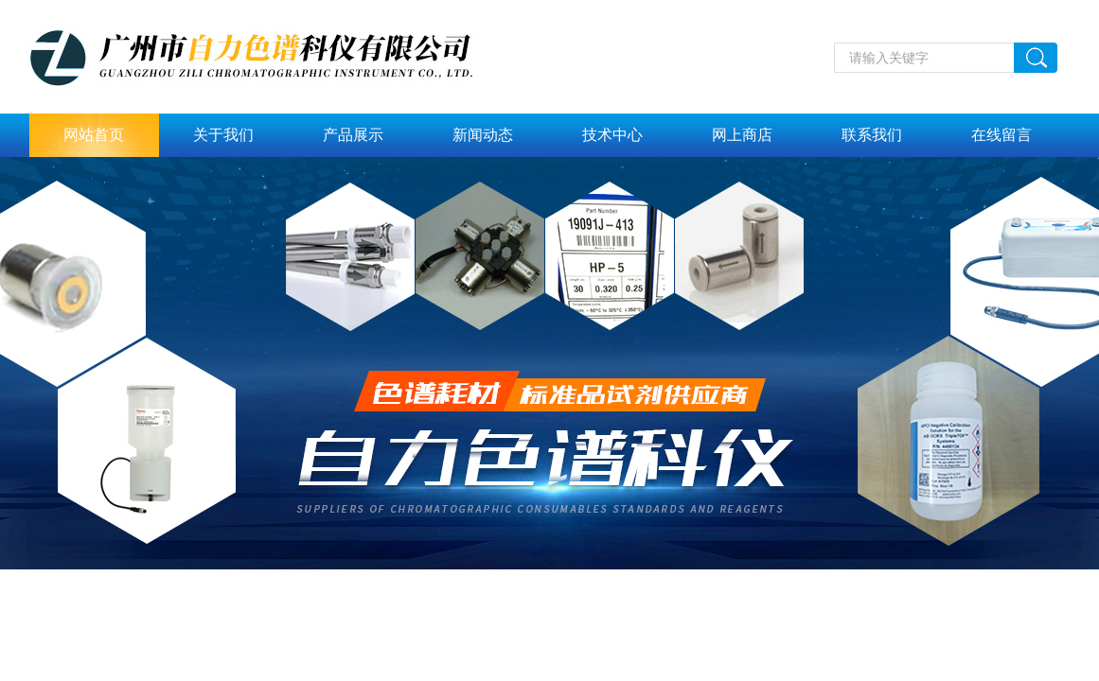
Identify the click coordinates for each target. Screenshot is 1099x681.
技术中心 (612, 135)
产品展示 (353, 135)
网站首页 (93, 135)
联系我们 (872, 135)
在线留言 (1001, 135)
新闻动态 (482, 135)
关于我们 (223, 135)
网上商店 (742, 135)
